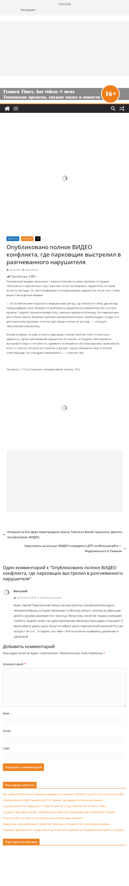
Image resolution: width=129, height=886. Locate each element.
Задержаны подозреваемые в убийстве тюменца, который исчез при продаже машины (56, 824)
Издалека (27, 238)
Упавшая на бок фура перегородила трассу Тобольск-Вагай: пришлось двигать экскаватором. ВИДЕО (63, 534)
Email (6, 731)
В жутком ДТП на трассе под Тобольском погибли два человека (43, 818)
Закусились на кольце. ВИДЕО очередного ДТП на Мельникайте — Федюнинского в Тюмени (75, 548)
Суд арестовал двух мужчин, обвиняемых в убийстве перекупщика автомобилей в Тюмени (59, 812)
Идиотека (13, 238)
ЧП (38, 238)
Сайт (6, 748)
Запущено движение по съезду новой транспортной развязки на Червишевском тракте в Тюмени (63, 830)
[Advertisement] (64, 481)
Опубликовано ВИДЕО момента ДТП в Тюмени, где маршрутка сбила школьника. (53, 800)
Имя (6, 713)
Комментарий (14, 664)
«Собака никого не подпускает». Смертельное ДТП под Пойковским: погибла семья (54, 806)
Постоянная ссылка (49, 597)
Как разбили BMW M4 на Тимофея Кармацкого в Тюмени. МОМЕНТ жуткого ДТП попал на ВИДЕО (64, 794)
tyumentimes (31, 269)
